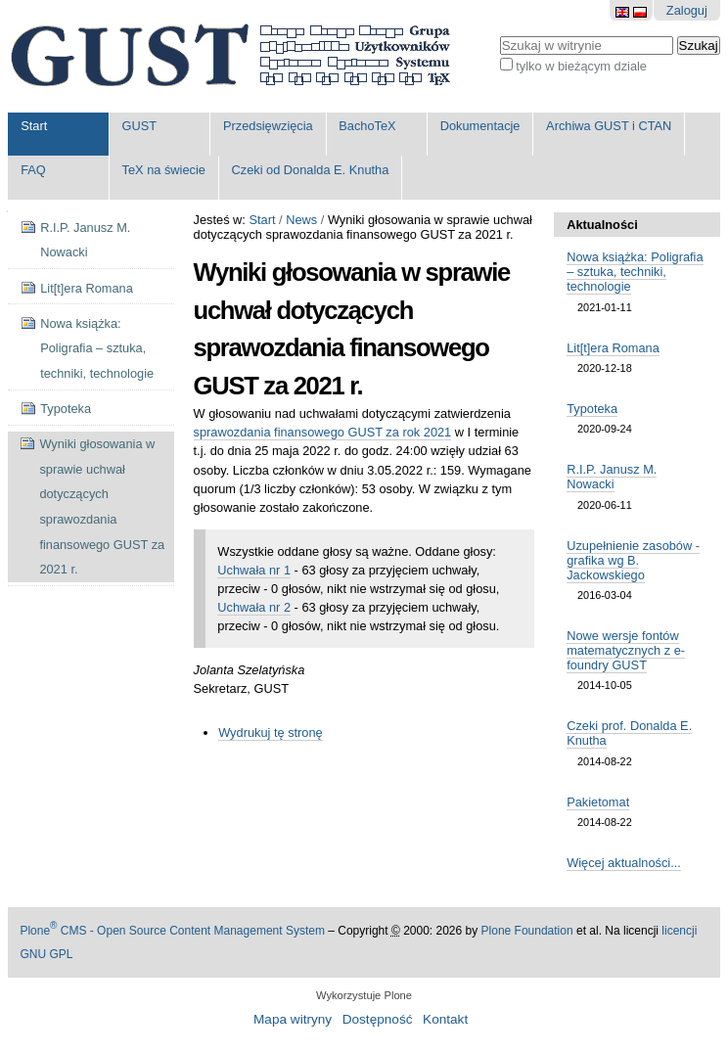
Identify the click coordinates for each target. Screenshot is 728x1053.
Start (34, 125)
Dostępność (377, 1019)
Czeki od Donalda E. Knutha (310, 169)
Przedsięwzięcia (268, 125)
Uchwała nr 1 (254, 570)
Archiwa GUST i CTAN (608, 125)
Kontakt (445, 1019)
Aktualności (602, 224)
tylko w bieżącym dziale (581, 66)
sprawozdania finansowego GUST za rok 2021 (323, 432)
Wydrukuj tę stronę (270, 732)
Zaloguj (686, 10)
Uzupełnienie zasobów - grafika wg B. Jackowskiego (633, 560)
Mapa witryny (292, 1019)
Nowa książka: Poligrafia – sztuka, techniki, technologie (635, 272)
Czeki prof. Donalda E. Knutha (629, 733)
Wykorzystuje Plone (364, 995)
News (301, 219)
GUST (140, 125)
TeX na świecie (163, 169)
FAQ (33, 169)
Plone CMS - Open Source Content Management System (172, 931)
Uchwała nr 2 (254, 607)
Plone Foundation (527, 931)
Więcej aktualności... (624, 862)
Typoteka (592, 408)
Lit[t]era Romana (613, 348)
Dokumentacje (480, 125)
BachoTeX (367, 125)
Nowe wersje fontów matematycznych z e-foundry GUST (626, 650)
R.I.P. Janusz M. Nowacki (612, 476)
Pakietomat (598, 802)
